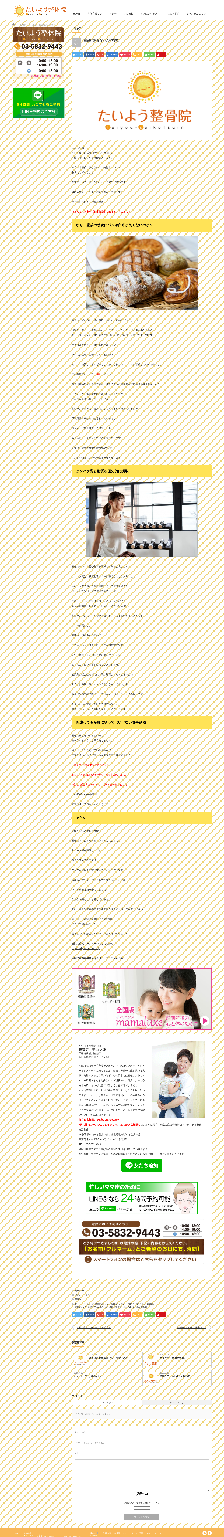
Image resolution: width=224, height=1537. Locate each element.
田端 (125, 1307)
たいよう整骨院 (94, 1303)
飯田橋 (131, 1307)
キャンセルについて (197, 13)
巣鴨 (130, 1303)
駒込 (138, 1307)
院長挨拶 (128, 13)
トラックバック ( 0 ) (177, 1403)
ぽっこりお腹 (108, 1303)
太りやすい (121, 1303)
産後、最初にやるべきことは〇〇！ (94, 1327)
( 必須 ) (80, 1432)
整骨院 (23, 24)
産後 (84, 1307)
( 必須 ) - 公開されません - (90, 1443)
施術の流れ (95, 1535)
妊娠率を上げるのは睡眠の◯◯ (191, 1327)
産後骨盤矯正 (115, 1307)
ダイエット (80, 1303)
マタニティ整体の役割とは (174, 1358)
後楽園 (150, 1303)
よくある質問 (171, 13)
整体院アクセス (149, 13)
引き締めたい (139, 1303)
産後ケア (92, 1307)
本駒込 (78, 1307)
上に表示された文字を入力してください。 (142, 1503)
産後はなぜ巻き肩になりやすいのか (108, 1358)
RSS (204, 1533)
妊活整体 (40, 1535)
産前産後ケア (95, 13)
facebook (210, 1533)
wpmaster (79, 1290)
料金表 (113, 13)
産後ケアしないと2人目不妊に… (177, 1376)
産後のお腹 (102, 1307)
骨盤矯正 (145, 1307)
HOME (76, 13)
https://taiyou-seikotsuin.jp (86, 948)
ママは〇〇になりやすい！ (88, 1376)
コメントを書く (82, 1295)
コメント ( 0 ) (107, 1403)
